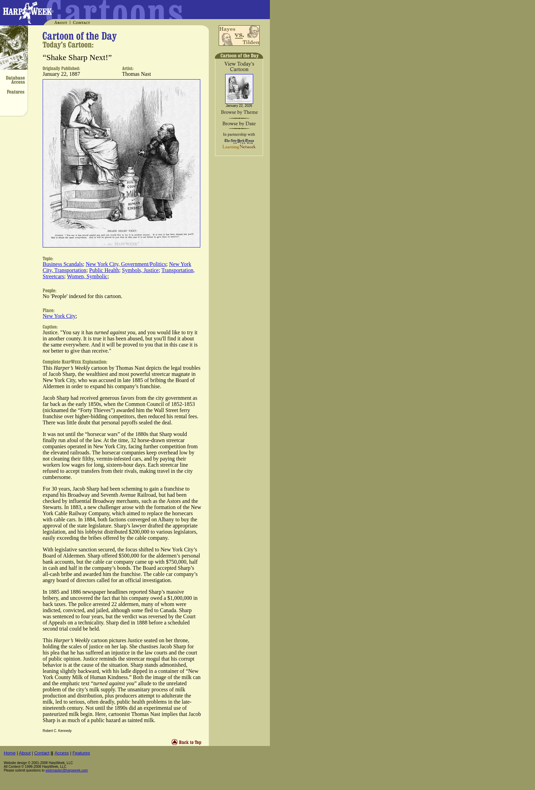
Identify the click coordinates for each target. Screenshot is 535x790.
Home (10, 753)
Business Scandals (63, 264)
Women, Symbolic (87, 276)
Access (62, 753)
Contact (41, 753)
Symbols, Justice (140, 270)
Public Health (104, 270)
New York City (59, 316)
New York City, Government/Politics (126, 264)
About (25, 753)
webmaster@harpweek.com (66, 770)
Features (81, 753)
